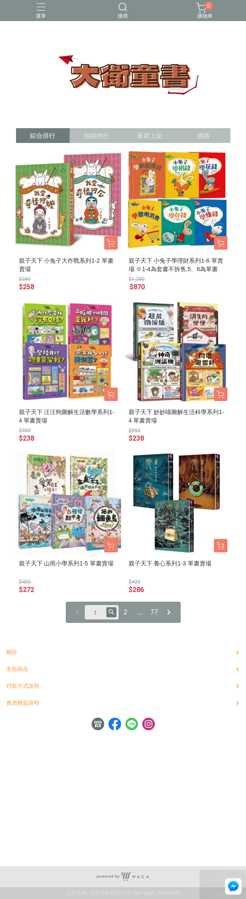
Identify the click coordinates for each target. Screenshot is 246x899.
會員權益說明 (22, 703)
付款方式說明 (22, 686)
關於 (11, 652)
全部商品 (17, 669)
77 (154, 612)
